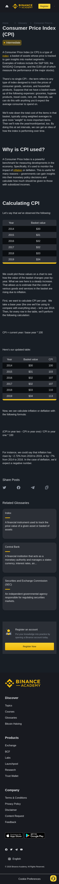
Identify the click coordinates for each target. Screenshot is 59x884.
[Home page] (23, 6)
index (5, 56)
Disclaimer (11, 810)
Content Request (14, 816)
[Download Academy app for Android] (34, 836)
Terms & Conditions (16, 797)
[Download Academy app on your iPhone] (14, 836)
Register (44, 6)
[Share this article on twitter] (4, 487)
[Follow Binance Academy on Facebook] (6, 849)
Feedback (10, 822)
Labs (8, 757)
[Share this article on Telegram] (33, 487)
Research (10, 770)
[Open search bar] (35, 6)
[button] (54, 6)
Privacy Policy (13, 804)
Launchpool (11, 763)
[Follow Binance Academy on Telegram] (16, 849)
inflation (17, 170)
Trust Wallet (11, 776)
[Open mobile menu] (54, 6)
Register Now (29, 646)
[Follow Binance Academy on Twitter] (11, 849)
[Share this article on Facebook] (18, 487)
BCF (7, 751)
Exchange (10, 745)
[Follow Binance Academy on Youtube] (21, 849)
